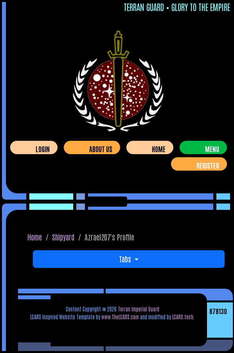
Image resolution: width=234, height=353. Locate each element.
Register (207, 165)
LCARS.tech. (183, 316)
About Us (100, 148)
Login (43, 148)
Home (159, 148)
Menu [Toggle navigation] (212, 148)
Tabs (126, 259)
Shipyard (63, 237)
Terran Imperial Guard (138, 308)
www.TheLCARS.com (120, 316)
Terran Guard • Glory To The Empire (177, 7)
